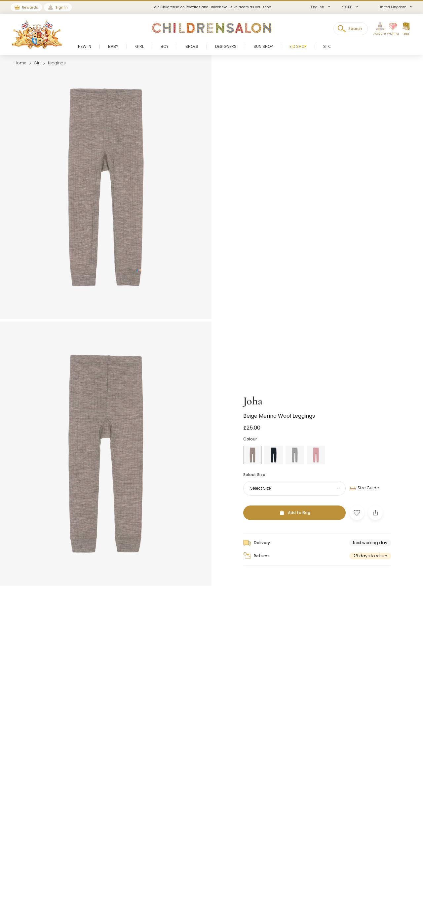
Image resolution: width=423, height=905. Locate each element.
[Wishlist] (391, 29)
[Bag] (406, 29)
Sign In (61, 7)
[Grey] (295, 446)
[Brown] (252, 446)
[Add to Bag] (294, 504)
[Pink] (316, 446)
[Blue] (273, 446)
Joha (252, 392)
